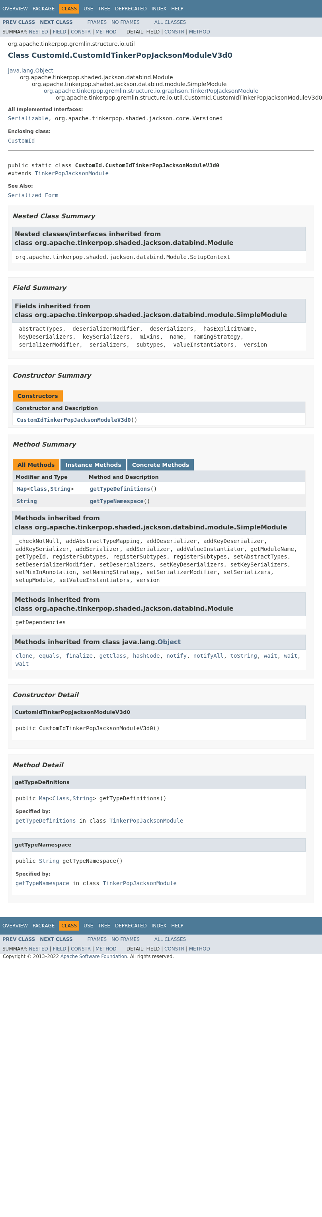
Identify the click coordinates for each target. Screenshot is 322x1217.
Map (22, 489)
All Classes (170, 22)
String (60, 489)
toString (243, 656)
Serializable (28, 118)
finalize (79, 656)
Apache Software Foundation (93, 956)
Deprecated (131, 9)
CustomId (21, 140)
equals (49, 656)
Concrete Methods (160, 465)
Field (59, 32)
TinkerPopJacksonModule (71, 173)
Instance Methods (93, 465)
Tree (104, 9)
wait (270, 656)
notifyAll (208, 656)
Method (106, 32)
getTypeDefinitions (120, 489)
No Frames (125, 22)
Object (169, 642)
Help (177, 9)
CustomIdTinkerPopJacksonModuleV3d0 (74, 420)
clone (24, 656)
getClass (113, 656)
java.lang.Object (30, 70)
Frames (97, 22)
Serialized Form (33, 195)
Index (159, 9)
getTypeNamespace (117, 501)
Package (44, 9)
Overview (15, 9)
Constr (81, 32)
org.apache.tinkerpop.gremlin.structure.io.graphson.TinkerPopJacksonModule (151, 91)
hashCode (146, 656)
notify (176, 656)
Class (38, 489)
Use (88, 9)
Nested (38, 32)
